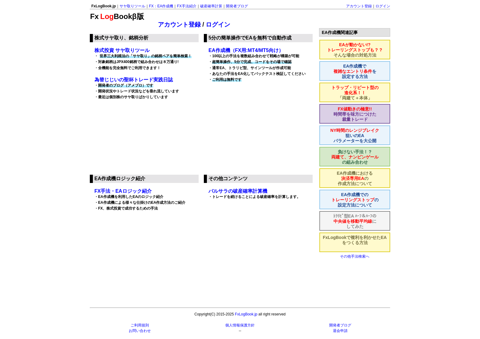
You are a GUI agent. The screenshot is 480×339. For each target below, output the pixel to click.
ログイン (382, 6)
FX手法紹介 (186, 6)
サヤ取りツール (132, 6)
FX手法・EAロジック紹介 (123, 191)
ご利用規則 (140, 325)
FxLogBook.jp (246, 314)
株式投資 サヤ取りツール (122, 50)
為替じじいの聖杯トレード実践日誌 (133, 79)
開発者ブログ (237, 6)
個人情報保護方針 (240, 325)
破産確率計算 (211, 6)
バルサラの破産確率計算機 (237, 191)
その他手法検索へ (354, 256)
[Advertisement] (259, 131)
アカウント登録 (359, 6)
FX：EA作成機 (161, 6)
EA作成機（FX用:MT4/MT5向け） (245, 50)
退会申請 (340, 331)
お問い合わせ (140, 331)
